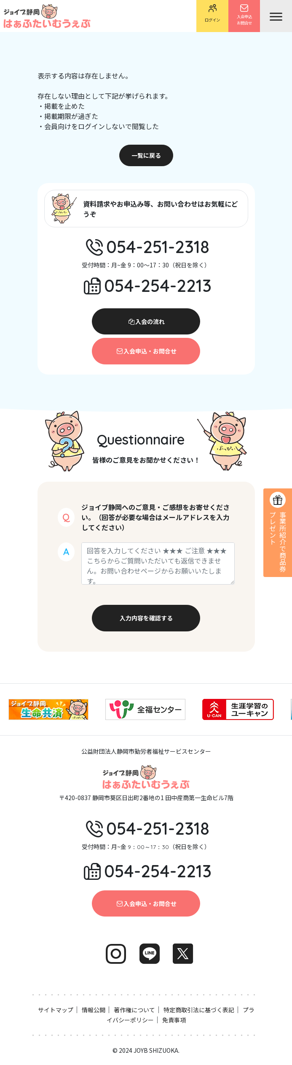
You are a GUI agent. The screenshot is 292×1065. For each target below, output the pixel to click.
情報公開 (93, 1010)
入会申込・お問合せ (146, 351)
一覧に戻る (146, 155)
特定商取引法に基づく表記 (198, 1010)
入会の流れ (146, 321)
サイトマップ (55, 1010)
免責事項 (174, 1020)
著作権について (134, 1010)
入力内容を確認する (146, 618)
